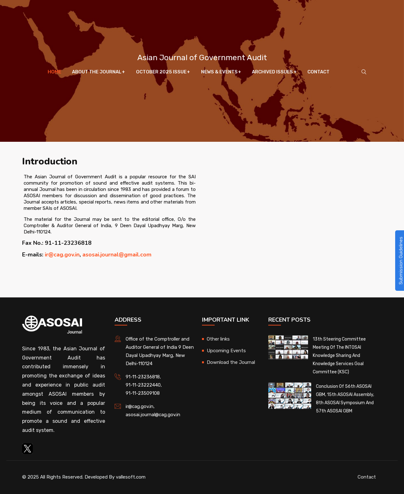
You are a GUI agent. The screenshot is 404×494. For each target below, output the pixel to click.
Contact (318, 72)
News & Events (219, 72)
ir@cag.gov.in (62, 254)
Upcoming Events (226, 350)
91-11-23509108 (143, 393)
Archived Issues (272, 72)
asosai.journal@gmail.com (117, 254)
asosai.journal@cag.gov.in (153, 414)
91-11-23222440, (144, 385)
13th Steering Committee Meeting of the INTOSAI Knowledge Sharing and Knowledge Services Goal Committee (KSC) (339, 355)
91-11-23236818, (143, 377)
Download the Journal (231, 362)
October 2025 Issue (161, 72)
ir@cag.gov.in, (140, 406)
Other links (218, 339)
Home (55, 72)
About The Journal (97, 72)
